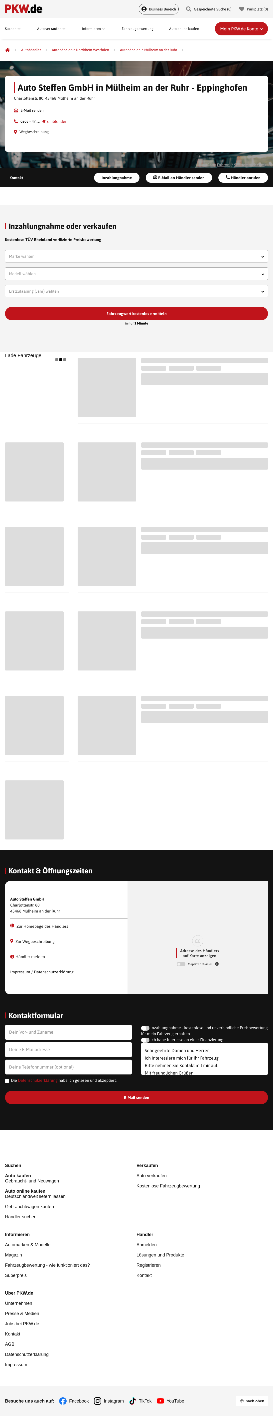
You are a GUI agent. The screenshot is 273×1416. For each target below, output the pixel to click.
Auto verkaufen (151, 1175)
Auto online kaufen (184, 29)
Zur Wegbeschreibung (32, 941)
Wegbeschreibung (34, 132)
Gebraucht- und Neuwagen (70, 1178)
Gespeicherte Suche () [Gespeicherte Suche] (209, 9)
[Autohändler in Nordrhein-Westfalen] (80, 50)
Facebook (79, 1401)
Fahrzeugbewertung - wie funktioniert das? (47, 1265)
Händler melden (27, 956)
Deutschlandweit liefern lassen (70, 1194)
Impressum (16, 1364)
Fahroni (223, 165)
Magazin (13, 1254)
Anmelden (146, 1244)
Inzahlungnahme (117, 177)
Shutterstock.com (249, 165)
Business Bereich (158, 9)
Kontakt (16, 177)
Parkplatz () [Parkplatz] (253, 9)
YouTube (175, 1401)
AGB (9, 1344)
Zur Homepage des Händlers (39, 925)
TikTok (145, 1401)
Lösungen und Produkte (160, 1254)
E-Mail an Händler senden (179, 177)
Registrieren (148, 1265)
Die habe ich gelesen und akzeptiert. (64, 1080)
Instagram (114, 1401)
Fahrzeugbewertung (137, 29)
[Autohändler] (31, 50)
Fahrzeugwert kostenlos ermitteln (137, 313)
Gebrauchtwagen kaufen (29, 1206)
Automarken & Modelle (27, 1244)
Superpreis (16, 1275)
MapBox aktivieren (200, 964)
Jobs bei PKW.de (22, 1323)
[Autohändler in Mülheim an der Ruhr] (148, 50)
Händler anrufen (243, 177)
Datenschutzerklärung (38, 1080)
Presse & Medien (22, 1313)
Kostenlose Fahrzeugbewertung (168, 1185)
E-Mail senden (31, 110)
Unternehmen (18, 1303)
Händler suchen (20, 1216)
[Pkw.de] (7, 50)
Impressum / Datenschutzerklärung (42, 972)
